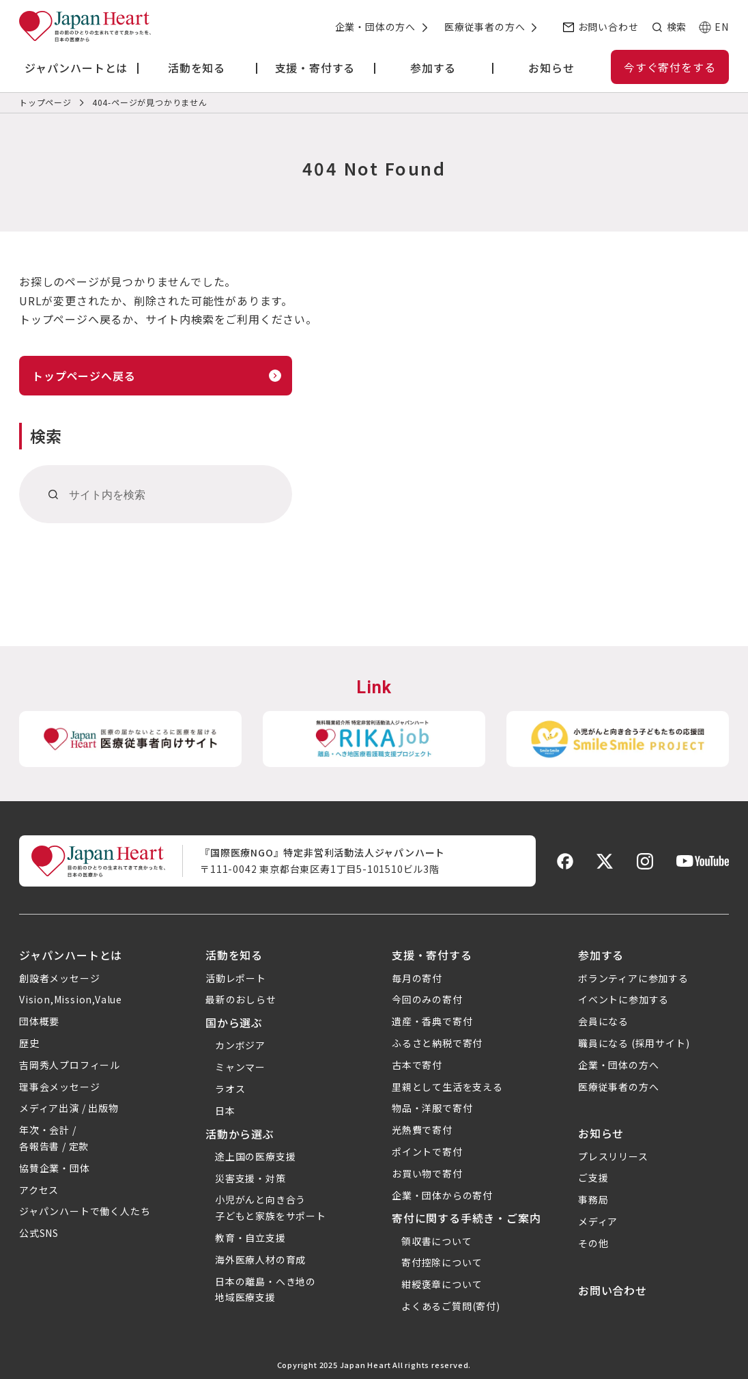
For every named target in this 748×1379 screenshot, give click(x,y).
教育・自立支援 (250, 1237)
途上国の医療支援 (255, 1156)
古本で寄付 (417, 1065)
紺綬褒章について (441, 1284)
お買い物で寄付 (427, 1173)
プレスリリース (613, 1156)
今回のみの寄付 (427, 999)
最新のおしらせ (240, 999)
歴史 (29, 1043)
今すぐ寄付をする (669, 67)
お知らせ (601, 1133)
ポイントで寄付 (427, 1151)
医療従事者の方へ (484, 26)
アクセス (39, 1190)
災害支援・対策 (250, 1178)
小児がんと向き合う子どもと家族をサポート (270, 1208)
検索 (676, 26)
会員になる (603, 1021)
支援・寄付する (432, 955)
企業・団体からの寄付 (442, 1195)
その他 (593, 1243)
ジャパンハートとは (70, 955)
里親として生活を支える (447, 1087)
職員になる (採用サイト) (633, 1043)
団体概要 (39, 1021)
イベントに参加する (623, 999)
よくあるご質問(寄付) (450, 1306)
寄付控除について (441, 1262)
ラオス (230, 1089)
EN (722, 26)
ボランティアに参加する (633, 978)
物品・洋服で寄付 (432, 1108)
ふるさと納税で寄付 (437, 1043)
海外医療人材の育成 (260, 1259)
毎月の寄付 (417, 978)
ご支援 (593, 1177)
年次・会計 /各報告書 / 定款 (54, 1138)
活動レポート (235, 978)
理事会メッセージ (59, 1087)
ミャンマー (240, 1067)
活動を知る (234, 955)
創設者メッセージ (59, 978)
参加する (601, 955)
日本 (225, 1110)
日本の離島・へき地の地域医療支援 (265, 1289)
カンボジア (240, 1045)
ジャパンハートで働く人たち (84, 1211)
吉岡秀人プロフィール (69, 1065)
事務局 (593, 1199)
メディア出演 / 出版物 (69, 1108)
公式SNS (39, 1233)
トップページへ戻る (83, 375)
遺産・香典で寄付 (432, 1021)
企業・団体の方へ (375, 26)
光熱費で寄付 (422, 1130)
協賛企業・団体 (54, 1168)
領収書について (436, 1241)
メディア (598, 1221)
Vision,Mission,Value (70, 999)
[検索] (53, 494)
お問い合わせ (608, 26)
